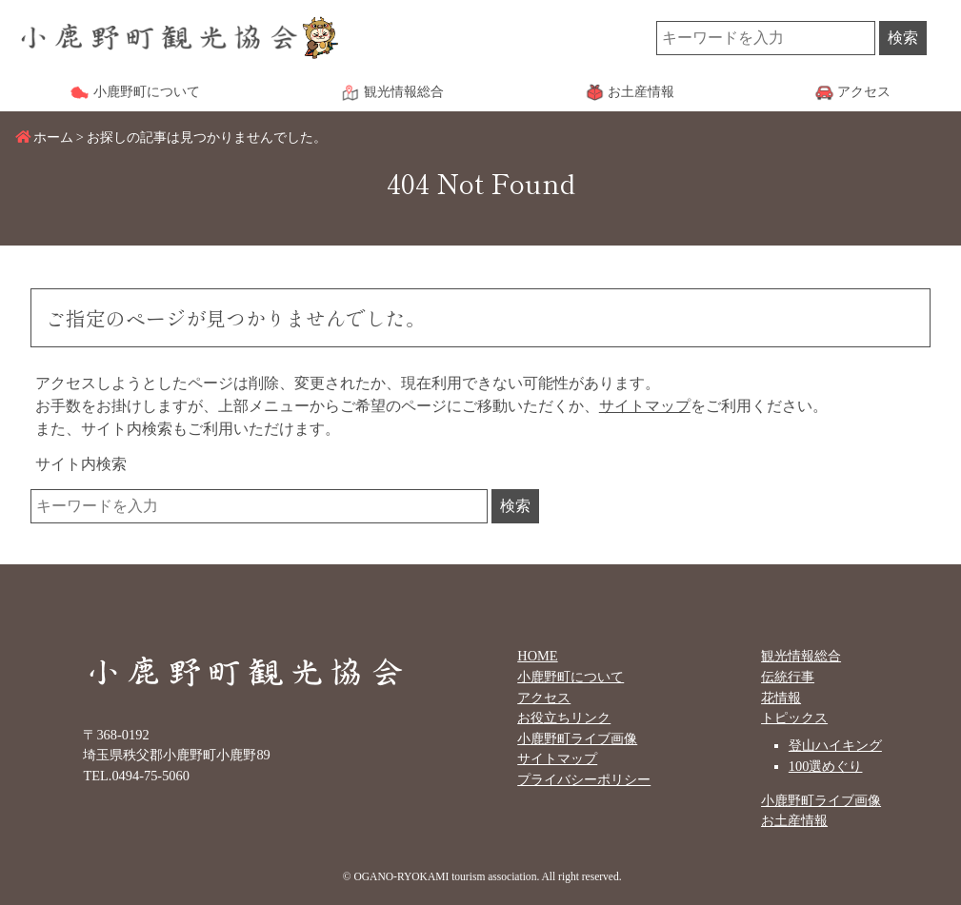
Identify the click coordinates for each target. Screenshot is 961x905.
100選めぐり (826, 766)
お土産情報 (794, 820)
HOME (537, 655)
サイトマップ (645, 406)
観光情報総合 (801, 655)
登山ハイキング (835, 745)
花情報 (781, 697)
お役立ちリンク (564, 717)
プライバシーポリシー (584, 779)
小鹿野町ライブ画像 (577, 738)
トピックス (794, 717)
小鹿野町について (570, 676)
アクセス (544, 697)
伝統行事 (787, 676)
